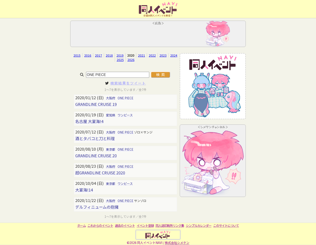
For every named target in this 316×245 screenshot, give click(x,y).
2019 (120, 55)
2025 (120, 60)
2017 (98, 55)
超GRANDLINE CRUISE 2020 (100, 172)
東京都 (110, 149)
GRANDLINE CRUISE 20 (96, 155)
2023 (163, 55)
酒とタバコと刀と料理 (95, 138)
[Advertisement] (158, 35)
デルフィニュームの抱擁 (96, 207)
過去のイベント (125, 225)
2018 (109, 55)
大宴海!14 (84, 190)
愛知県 (110, 115)
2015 (77, 55)
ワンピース (125, 115)
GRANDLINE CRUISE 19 (96, 104)
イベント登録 (145, 225)
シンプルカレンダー (199, 225)
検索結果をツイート (128, 83)
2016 (87, 55)
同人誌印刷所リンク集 (170, 225)
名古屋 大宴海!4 (89, 121)
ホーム (81, 225)
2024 (173, 55)
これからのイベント (100, 225)
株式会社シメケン (177, 242)
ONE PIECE (125, 98)
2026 (131, 60)
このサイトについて (226, 225)
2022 (152, 55)
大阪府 (110, 98)
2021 (141, 55)
